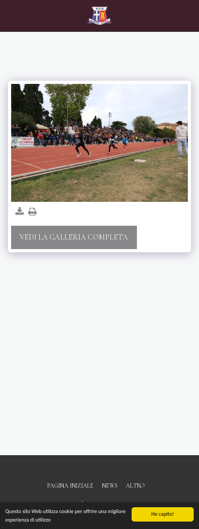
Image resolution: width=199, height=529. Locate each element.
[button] (12, 15)
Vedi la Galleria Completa (74, 237)
